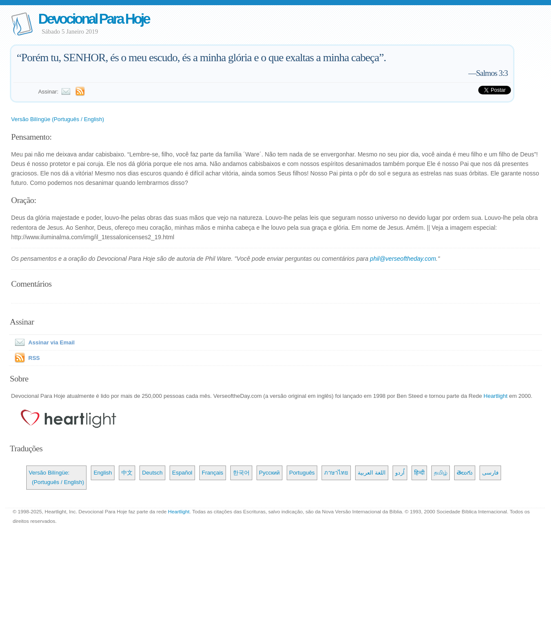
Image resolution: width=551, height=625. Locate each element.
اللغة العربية (372, 472)
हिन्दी (419, 472)
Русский (269, 472)
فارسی (490, 472)
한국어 (241, 472)
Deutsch (152, 472)
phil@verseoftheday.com (403, 258)
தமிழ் (440, 472)
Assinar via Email (43, 342)
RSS (34, 358)
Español (182, 472)
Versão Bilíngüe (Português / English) (57, 119)
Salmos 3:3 (492, 73)
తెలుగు (465, 472)
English (102, 472)
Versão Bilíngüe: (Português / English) (56, 477)
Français (212, 472)
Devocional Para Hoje (93, 19)
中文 (127, 472)
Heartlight (495, 396)
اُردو (400, 472)
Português (302, 472)
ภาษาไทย (336, 472)
